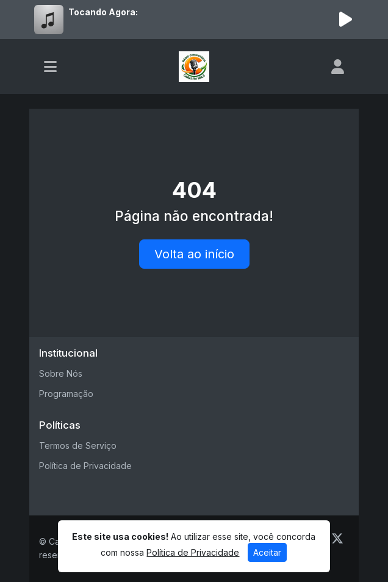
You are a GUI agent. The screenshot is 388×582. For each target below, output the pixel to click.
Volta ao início (194, 254)
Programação (66, 393)
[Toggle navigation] (50, 66)
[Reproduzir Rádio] (345, 19)
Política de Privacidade (85, 465)
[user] (337, 66)
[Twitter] (337, 538)
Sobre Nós (60, 373)
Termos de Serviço (78, 445)
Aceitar (267, 552)
